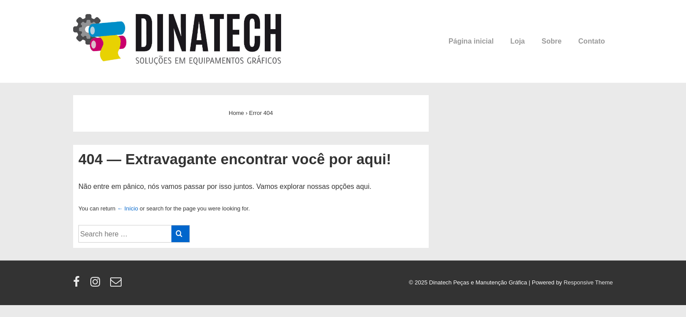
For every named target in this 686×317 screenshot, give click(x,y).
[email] (117, 284)
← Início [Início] (127, 208)
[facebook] (78, 284)
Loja (517, 41)
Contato (591, 41)
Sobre (551, 41)
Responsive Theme (588, 282)
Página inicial (471, 41)
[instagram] (97, 284)
